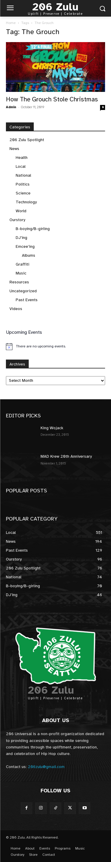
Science (23, 193)
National (23, 175)
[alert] (55, 346)
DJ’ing (21, 237)
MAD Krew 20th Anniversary (66, 456)
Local (20, 166)
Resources (19, 282)
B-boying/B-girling (33, 228)
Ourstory (17, 219)
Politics (23, 184)
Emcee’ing (25, 246)
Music (21, 273)
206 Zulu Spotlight (26, 139)
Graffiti (22, 264)
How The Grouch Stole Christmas (52, 99)
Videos (15, 308)
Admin (11, 107)
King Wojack (52, 427)
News (14, 148)
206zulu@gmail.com (46, 766)
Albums (28, 255)
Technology (26, 202)
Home (11, 23)
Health (22, 157)
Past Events (27, 299)
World (21, 210)
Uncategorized (23, 290)
